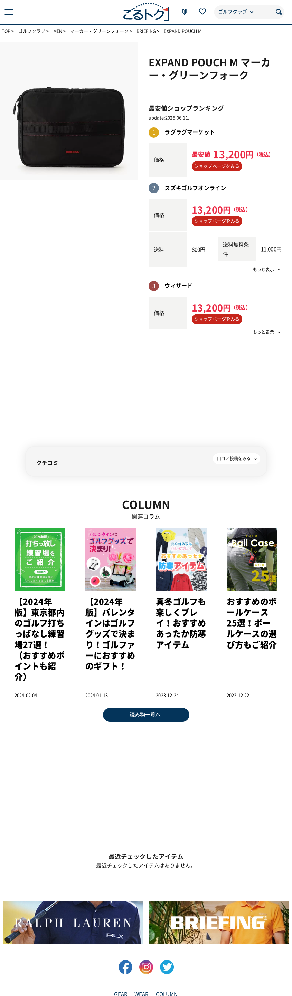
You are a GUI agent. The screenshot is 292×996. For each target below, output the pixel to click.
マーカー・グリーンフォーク (100, 31)
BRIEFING (147, 31)
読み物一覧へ (145, 714)
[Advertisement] (215, 387)
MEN (58, 31)
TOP (6, 31)
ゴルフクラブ (32, 31)
